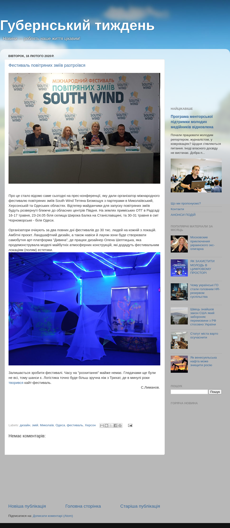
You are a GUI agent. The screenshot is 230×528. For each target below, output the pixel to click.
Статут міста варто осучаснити (204, 335)
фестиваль (75, 425)
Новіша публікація (27, 506)
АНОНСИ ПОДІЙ (183, 215)
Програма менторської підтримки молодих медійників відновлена (192, 122)
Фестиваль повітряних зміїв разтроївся (47, 65)
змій (35, 425)
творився (16, 383)
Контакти (177, 209)
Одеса (60, 425)
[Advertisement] (84, 479)
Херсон (90, 425)
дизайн (25, 425)
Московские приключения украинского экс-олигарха (202, 243)
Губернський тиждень (77, 25)
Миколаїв (47, 425)
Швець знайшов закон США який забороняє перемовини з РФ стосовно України (203, 316)
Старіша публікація (140, 506)
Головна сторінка (83, 506)
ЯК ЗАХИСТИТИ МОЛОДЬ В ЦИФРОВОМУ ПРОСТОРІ (202, 267)
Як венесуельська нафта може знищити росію (203, 361)
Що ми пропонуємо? (186, 203)
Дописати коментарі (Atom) (53, 516)
